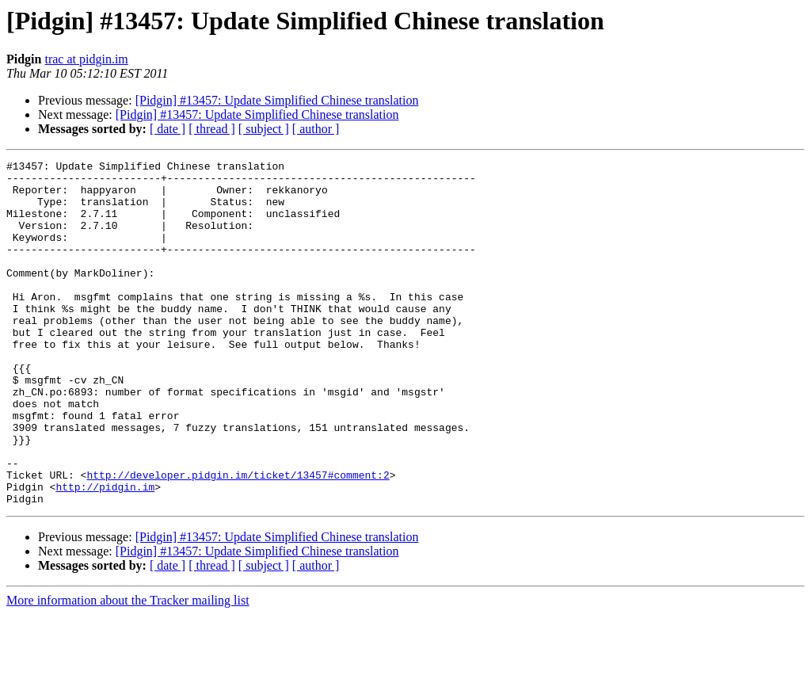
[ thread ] (211, 128)
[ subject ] (263, 128)
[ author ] (316, 128)
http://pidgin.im (104, 553)
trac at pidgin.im (86, 59)
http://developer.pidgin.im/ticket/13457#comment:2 (237, 539)
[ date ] (167, 128)
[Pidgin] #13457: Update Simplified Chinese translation (277, 100)
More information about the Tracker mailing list (127, 669)
